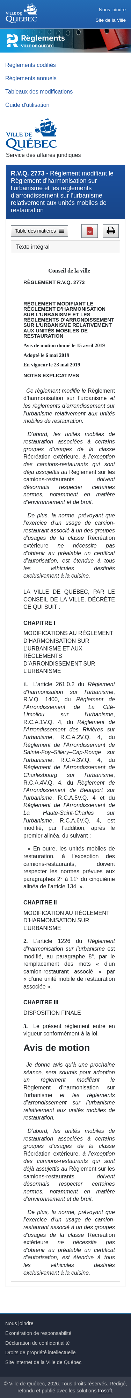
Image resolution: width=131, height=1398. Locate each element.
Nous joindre (112, 9)
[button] (89, 230)
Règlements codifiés (30, 65)
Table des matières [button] (39, 231)
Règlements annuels (31, 78)
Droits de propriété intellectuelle (40, 1352)
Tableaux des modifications (39, 91)
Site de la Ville (111, 20)
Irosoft (105, 1390)
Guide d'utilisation (27, 105)
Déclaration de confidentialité (37, 1343)
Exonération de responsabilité (38, 1333)
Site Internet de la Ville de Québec (43, 1362)
